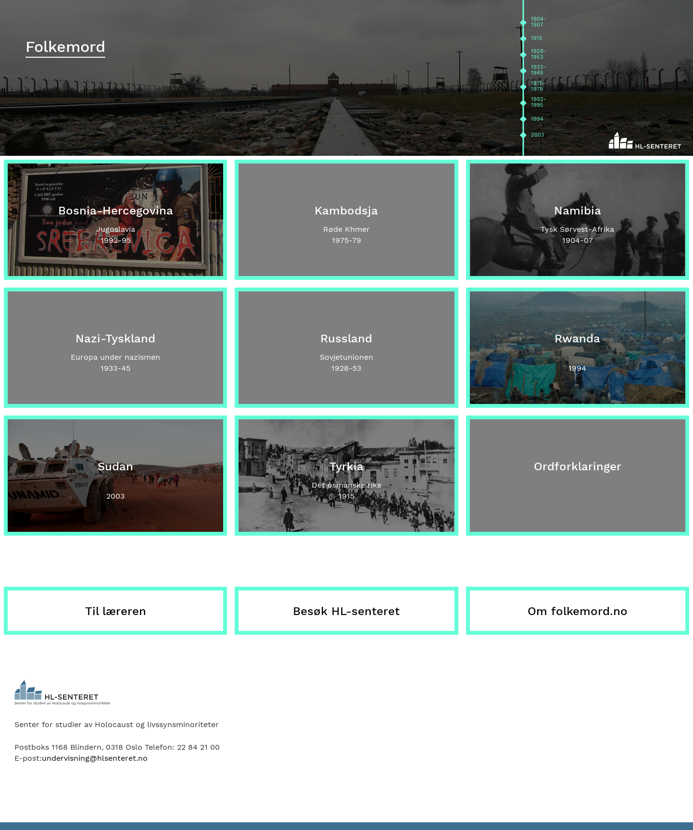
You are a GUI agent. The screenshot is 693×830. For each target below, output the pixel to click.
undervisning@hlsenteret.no (95, 758)
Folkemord (65, 47)
